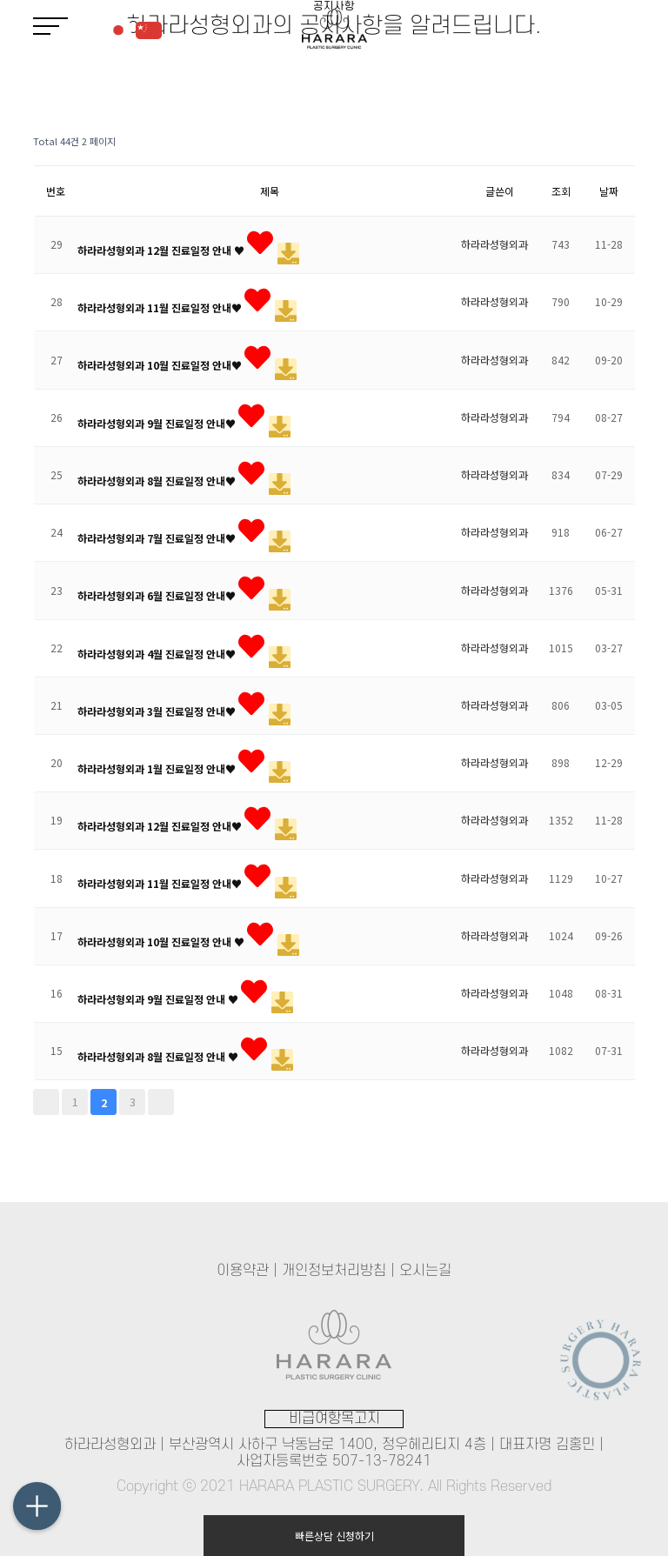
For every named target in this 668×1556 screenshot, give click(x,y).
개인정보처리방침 (334, 1271)
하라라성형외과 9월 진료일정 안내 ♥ (159, 998)
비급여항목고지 (334, 1418)
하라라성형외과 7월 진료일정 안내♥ (157, 538)
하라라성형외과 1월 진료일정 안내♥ (157, 767)
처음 (46, 1102)
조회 (561, 191)
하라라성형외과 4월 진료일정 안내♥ (157, 652)
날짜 (608, 191)
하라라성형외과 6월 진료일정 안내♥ (157, 595)
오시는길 (425, 1271)
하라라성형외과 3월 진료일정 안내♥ (157, 710)
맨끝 (161, 1102)
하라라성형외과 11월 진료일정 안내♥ (160, 307)
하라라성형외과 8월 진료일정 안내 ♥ (159, 1056)
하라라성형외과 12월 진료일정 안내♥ (160, 825)
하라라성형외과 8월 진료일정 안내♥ (157, 479)
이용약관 (243, 1271)
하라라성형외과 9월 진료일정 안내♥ (157, 422)
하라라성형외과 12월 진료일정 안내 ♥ (162, 250)
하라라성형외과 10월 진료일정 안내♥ (160, 364)
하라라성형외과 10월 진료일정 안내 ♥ (162, 940)
